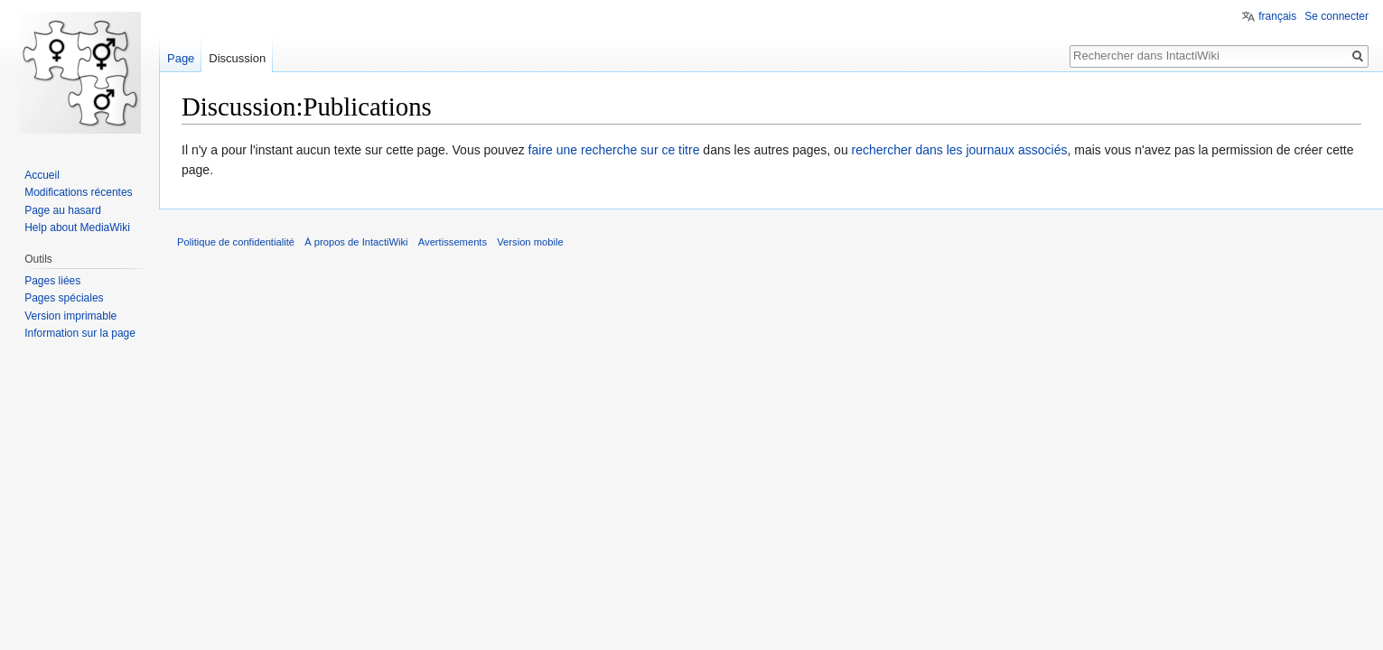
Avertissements (452, 242)
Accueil (42, 175)
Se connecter (1336, 16)
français (1277, 16)
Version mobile (530, 242)
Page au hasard (62, 210)
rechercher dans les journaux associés (960, 150)
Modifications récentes (78, 192)
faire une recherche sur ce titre (614, 150)
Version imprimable (70, 316)
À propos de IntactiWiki (355, 242)
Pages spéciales (63, 298)
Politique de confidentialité (235, 242)
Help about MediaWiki (77, 227)
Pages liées (52, 280)
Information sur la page (79, 333)
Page (180, 58)
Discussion (237, 58)
